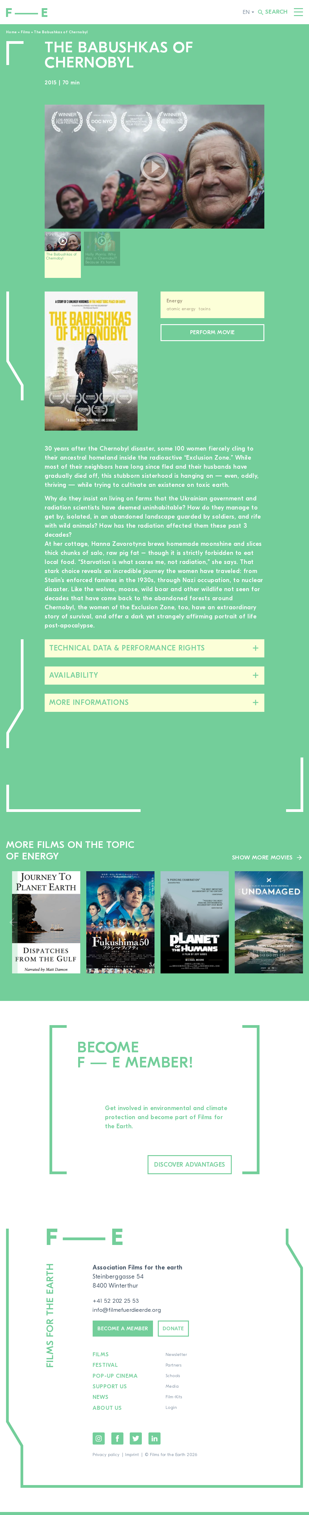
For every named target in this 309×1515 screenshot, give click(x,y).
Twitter (136, 1441)
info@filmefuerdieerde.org (129, 1311)
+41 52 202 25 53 (116, 1301)
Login (170, 1411)
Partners (172, 1369)
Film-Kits (173, 1400)
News (101, 1401)
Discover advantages (181, 1165)
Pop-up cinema (115, 1380)
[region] (154, 257)
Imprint (132, 1457)
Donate (183, 1330)
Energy (175, 301)
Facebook (117, 1441)
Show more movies (262, 857)
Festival (105, 1369)
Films (25, 32)
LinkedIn (154, 1441)
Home (11, 32)
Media (171, 1390)
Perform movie (212, 333)
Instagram (99, 1441)
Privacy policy (106, 1457)
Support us (110, 1390)
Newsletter (175, 1358)
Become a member (126, 1330)
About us (107, 1411)
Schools (172, 1379)
